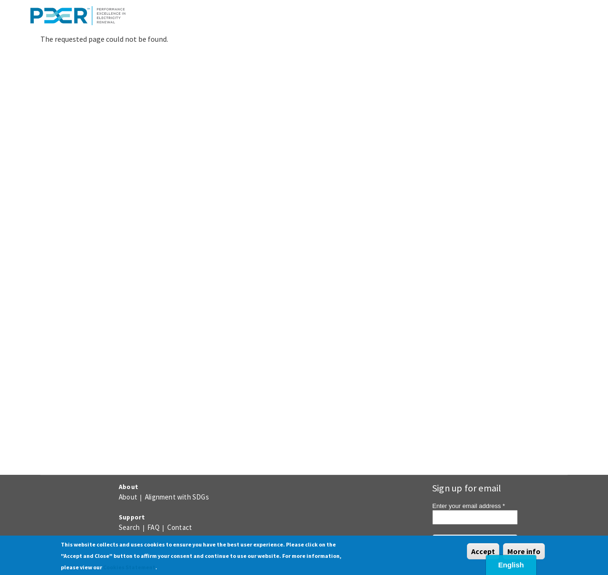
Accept (483, 551)
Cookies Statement (129, 567)
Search (129, 527)
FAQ (153, 527)
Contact (179, 527)
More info (524, 551)
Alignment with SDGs (177, 496)
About (128, 496)
